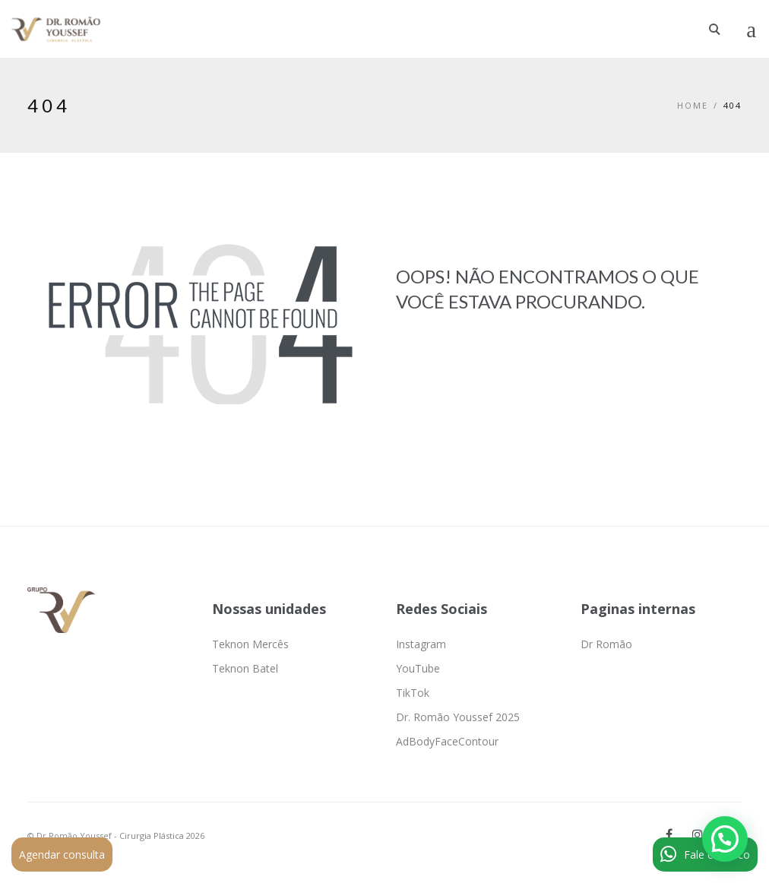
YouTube (418, 668)
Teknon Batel (245, 668)
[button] (725, 839)
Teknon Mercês (250, 644)
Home (692, 105)
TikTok (412, 692)
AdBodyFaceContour (447, 741)
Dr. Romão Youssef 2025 (458, 717)
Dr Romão (606, 644)
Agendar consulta (62, 854)
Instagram (421, 644)
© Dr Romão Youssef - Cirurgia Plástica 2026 (115, 835)
